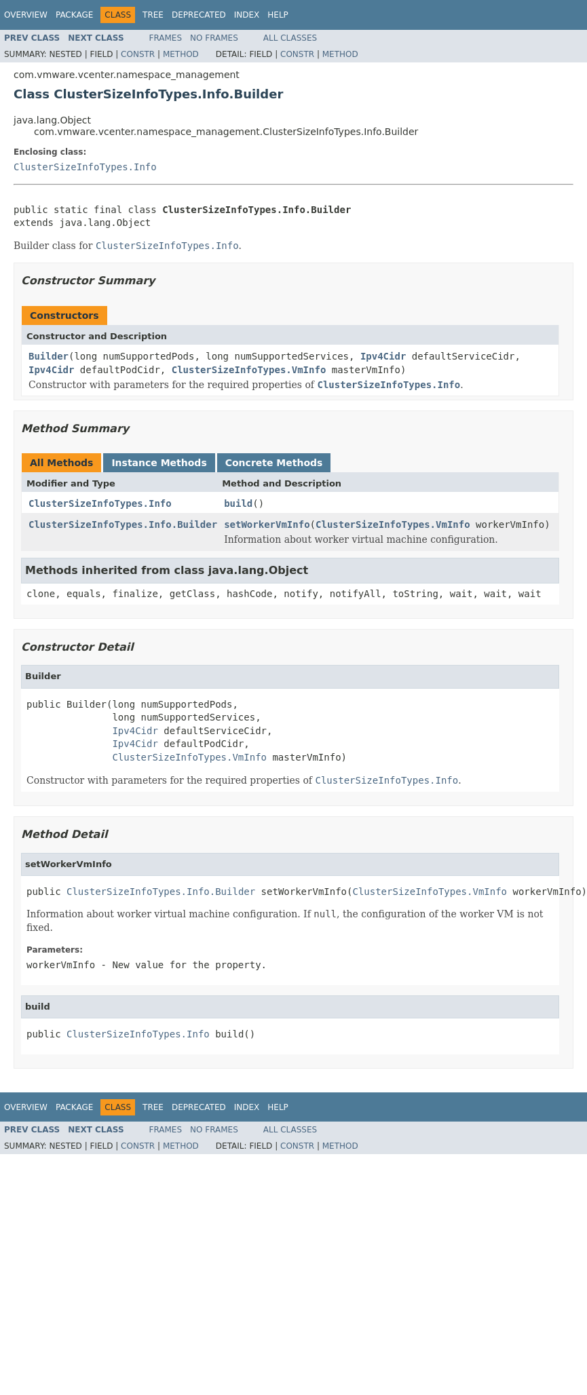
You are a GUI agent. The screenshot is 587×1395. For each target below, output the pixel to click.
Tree (153, 15)
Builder (49, 356)
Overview (26, 15)
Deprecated (199, 15)
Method (181, 54)
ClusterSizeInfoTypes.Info (85, 166)
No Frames (214, 38)
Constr (138, 54)
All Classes (290, 38)
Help (277, 15)
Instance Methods (158, 462)
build (238, 503)
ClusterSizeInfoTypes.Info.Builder (123, 524)
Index (247, 15)
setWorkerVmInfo (266, 524)
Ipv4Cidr (383, 356)
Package (74, 15)
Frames (166, 38)
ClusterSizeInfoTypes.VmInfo (249, 369)
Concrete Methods (274, 462)
